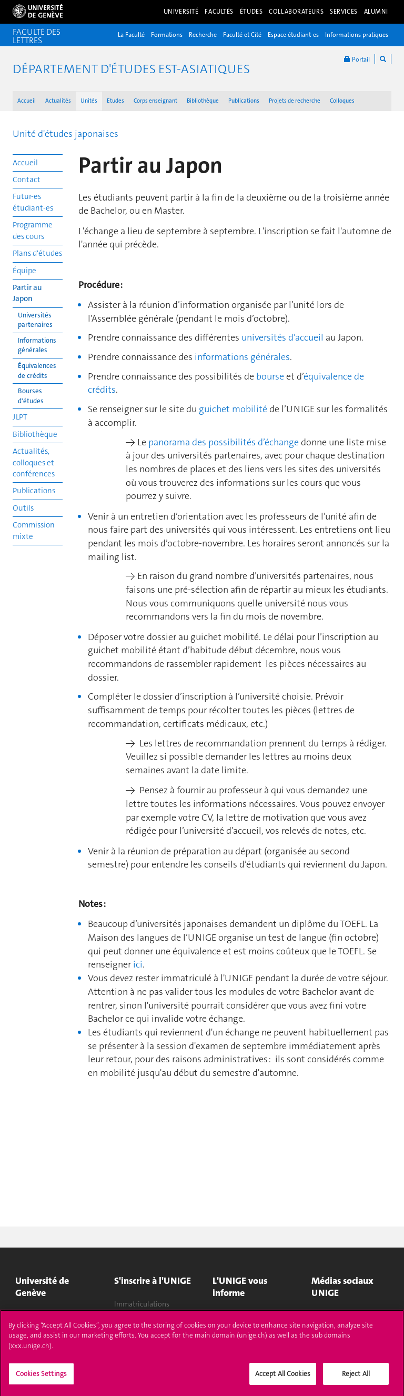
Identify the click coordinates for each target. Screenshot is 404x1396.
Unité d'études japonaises (65, 133)
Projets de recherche (294, 101)
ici (138, 964)
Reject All (356, 1377)
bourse (271, 376)
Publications (243, 101)
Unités (88, 101)
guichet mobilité (233, 409)
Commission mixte (34, 530)
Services (344, 11)
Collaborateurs (296, 11)
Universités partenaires (35, 320)
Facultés (219, 11)
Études (251, 11)
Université (181, 11)
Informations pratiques (356, 35)
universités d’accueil (282, 337)
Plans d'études (37, 253)
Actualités (58, 101)
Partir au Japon (27, 293)
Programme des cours (33, 230)
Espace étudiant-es (293, 35)
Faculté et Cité (242, 35)
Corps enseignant (155, 101)
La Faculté (131, 35)
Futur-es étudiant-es (33, 202)
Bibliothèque (203, 101)
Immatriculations (141, 1304)
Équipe (24, 270)
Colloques (342, 101)
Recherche (203, 35)
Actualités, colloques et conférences (34, 462)
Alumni (376, 11)
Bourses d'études (31, 395)
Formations (167, 35)
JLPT (20, 417)
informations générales (242, 357)
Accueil (26, 101)
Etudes (115, 101)
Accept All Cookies (282, 1377)
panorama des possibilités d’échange (223, 442)
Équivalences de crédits (37, 370)
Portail (357, 59)
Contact (27, 179)
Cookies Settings (41, 1377)
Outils (23, 508)
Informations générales (37, 345)
